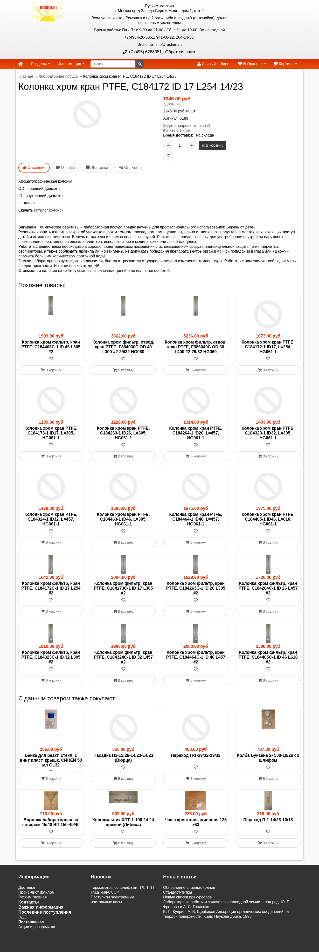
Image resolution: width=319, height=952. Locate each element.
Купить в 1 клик (177, 130)
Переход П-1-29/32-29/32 (196, 755)
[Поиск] (112, 64)
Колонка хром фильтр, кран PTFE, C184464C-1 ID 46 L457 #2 (195, 657)
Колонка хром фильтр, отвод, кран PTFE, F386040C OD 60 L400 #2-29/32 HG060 (196, 347)
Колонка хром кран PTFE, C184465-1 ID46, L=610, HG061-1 (268, 519)
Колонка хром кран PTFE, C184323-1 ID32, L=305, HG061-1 (268, 433)
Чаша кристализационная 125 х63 (196, 827)
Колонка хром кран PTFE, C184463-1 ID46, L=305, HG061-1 (123, 519)
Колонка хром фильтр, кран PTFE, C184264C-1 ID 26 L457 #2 (268, 588)
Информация (70, 64)
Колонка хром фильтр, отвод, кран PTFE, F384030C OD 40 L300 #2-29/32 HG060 (123, 347)
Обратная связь (180, 51)
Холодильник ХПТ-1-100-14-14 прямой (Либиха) (123, 827)
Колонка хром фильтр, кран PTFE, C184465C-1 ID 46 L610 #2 (268, 657)
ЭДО (22, 922)
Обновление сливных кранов (189, 892)
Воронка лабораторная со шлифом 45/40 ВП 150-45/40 (50, 827)
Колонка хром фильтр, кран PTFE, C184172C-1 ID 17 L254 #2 (50, 588)
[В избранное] (168, 155)
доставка (173, 104)
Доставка (26, 892)
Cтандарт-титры (177, 897)
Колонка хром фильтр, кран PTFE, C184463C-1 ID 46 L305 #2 (50, 347)
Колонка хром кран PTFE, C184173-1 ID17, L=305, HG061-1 (50, 433)
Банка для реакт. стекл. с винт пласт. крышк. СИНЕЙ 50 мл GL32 (51, 760)
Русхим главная (32, 902)
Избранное (252, 64)
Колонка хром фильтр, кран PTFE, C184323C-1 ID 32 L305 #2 (50, 657)
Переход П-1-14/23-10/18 (268, 824)
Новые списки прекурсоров (187, 902)
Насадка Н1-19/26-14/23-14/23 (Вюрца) (123, 758)
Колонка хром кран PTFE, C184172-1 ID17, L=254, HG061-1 (268, 347)
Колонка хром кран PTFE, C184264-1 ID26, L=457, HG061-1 (195, 433)
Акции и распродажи (36, 932)
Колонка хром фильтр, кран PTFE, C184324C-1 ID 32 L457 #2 (123, 657)
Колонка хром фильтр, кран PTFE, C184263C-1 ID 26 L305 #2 (195, 588)
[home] (21, 64)
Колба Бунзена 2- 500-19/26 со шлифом (268, 758)
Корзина (285, 64)
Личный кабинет (214, 64)
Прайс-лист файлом (36, 897)
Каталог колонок (48, 210)
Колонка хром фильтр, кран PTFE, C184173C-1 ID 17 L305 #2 (123, 588)
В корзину (212, 145)
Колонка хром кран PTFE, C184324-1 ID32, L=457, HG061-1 (50, 519)
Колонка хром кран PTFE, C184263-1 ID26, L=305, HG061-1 (123, 433)
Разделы (40, 64)
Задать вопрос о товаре (184, 126)
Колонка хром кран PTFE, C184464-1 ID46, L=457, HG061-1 (195, 519)
